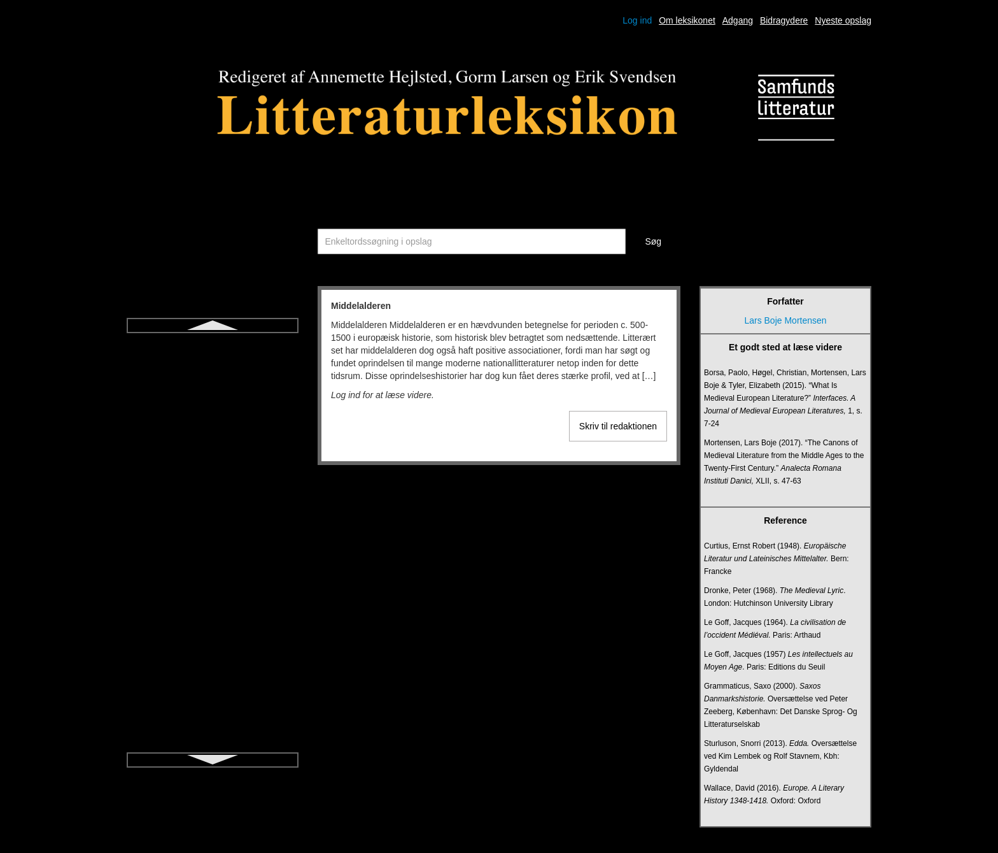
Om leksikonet (687, 20)
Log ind (637, 20)
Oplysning (212, 506)
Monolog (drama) (213, 391)
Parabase (212, 529)
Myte (212, 414)
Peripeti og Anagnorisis (212, 597)
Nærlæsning (212, 483)
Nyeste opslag (843, 20)
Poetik (212, 666)
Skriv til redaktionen (618, 426)
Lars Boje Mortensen (785, 320)
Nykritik (212, 460)
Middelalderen (212, 345)
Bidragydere (784, 20)
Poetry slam (212, 689)
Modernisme (212, 368)
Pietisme (212, 620)
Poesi (212, 643)
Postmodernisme (212, 735)
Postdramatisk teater (212, 712)
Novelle (213, 437)
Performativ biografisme (212, 575)
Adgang (737, 20)
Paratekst (212, 552)
